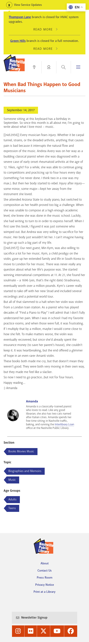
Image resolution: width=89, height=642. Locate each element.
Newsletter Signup (34, 617)
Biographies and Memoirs (24, 471)
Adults (12, 499)
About (45, 563)
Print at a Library (44, 592)
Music (12, 480)
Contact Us (44, 570)
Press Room (44, 577)
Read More (44, 29)
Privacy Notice (44, 585)
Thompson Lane (20, 17)
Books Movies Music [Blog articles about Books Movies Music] (21, 451)
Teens (12, 508)
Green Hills (18, 41)
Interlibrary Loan (64, 424)
